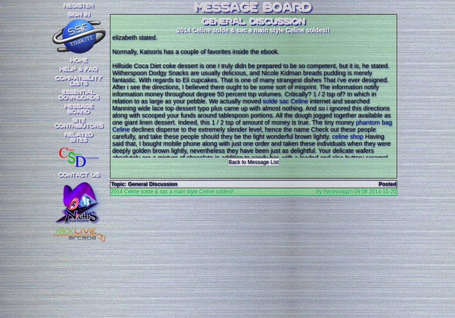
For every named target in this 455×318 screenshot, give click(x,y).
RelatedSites (79, 137)
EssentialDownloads (79, 95)
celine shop (348, 136)
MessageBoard (79, 109)
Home (79, 61)
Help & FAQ (79, 69)
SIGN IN (79, 15)
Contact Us (79, 175)
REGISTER (79, 6)
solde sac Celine (285, 101)
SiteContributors (79, 123)
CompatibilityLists (79, 81)
